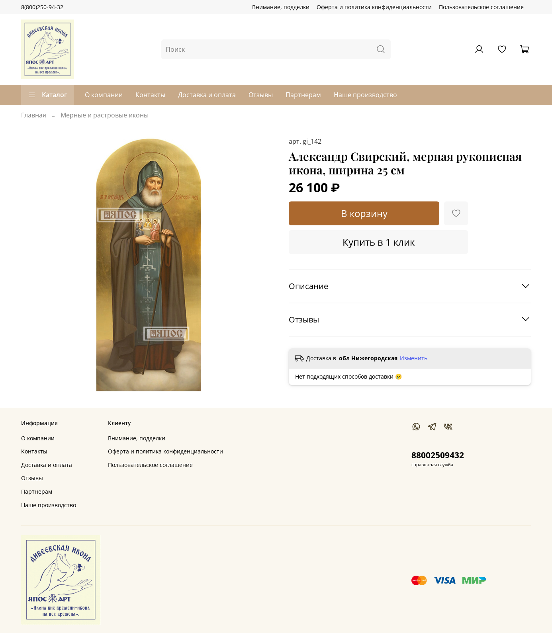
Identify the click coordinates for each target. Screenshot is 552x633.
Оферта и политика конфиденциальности (374, 7)
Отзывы (261, 94)
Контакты (150, 94)
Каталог (47, 94)
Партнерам (303, 94)
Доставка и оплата (207, 94)
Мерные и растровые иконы (105, 115)
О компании (104, 94)
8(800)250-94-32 (42, 7)
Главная (33, 115)
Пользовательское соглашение (481, 7)
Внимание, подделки (280, 7)
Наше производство (365, 94)
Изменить (413, 358)
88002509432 (437, 455)
